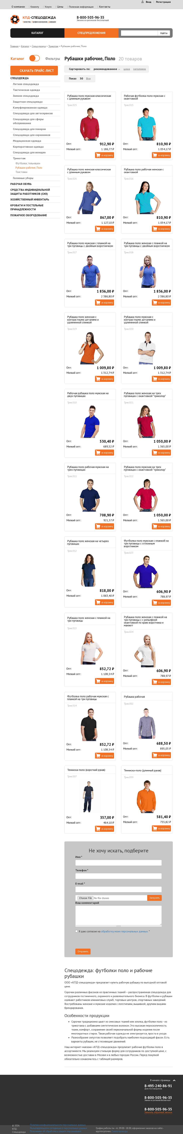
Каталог (45, 33)
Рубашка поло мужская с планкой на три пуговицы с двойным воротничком (90, 244)
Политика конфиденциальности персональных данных (58, 1124)
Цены (60, 6)
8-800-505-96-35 (90, 17)
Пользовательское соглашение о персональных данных (58, 1128)
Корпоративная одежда (28, 146)
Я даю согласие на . (112, 931)
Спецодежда (39, 46)
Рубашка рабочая (134, 696)
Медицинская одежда (27, 140)
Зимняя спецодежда (26, 95)
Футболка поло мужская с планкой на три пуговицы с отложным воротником (146, 543)
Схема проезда (119, 1131)
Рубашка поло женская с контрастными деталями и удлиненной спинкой (83, 319)
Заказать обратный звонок (158, 1112)
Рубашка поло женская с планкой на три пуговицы (88, 619)
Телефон (81, 870)
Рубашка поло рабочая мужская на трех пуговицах (88, 468)
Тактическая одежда (26, 90)
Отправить (83, 951)
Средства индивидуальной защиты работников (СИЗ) (30, 191)
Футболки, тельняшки (28, 163)
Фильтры (52, 58)
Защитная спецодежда (28, 101)
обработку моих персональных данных (124, 931)
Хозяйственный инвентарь (29, 199)
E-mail (80, 883)
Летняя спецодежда (26, 84)
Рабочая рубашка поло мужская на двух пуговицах (88, 394)
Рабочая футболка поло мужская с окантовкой (144, 97)
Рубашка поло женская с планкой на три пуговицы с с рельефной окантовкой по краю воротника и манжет (145, 621)
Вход (148, 1)
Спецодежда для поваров (29, 129)
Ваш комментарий (87, 902)
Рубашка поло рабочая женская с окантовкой (144, 171)
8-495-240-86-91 (158, 1085)
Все (88, 78)
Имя (78, 857)
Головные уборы (23, 178)
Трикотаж (53, 46)
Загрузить (154, 897)
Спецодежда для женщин (29, 152)
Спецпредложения (96, 33)
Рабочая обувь (21, 184)
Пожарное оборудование (28, 215)
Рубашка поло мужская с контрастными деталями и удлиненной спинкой (139, 319)
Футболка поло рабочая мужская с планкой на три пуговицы (88, 697)
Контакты (104, 6)
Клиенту (35, 6)
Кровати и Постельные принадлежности (26, 207)
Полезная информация (81, 6)
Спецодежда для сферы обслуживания (28, 121)
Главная (14, 46)
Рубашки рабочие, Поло (29, 167)
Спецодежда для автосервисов (33, 113)
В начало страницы (160, 1080)
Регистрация (163, 1)
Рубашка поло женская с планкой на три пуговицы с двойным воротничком (147, 244)
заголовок (139, 69)
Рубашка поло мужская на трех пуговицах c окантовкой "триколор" (145, 468)
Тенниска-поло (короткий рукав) (86, 770)
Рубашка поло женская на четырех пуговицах (88, 542)
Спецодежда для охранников (31, 135)
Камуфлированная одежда (30, 107)
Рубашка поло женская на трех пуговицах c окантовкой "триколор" (145, 394)
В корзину (107, 155)
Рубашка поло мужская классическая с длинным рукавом (89, 97)
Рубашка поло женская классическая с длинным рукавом (89, 171)
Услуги (48, 6)
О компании (18, 6)
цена (127, 69)
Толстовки (21, 172)
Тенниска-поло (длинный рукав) (142, 770)
